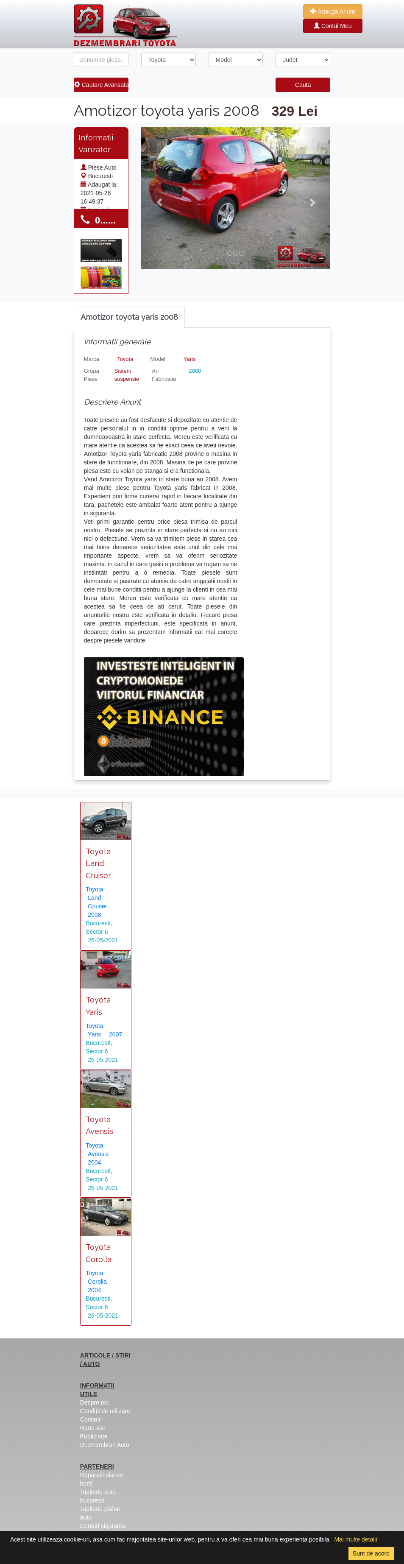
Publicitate (94, 1436)
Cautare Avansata (101, 84)
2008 (195, 371)
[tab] (129, 317)
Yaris (190, 359)
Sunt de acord (371, 1553)
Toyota (125, 359)
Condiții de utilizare (105, 1411)
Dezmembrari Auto (104, 1444)
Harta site (93, 1427)
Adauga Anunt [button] (332, 11)
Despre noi (94, 1402)
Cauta (303, 84)
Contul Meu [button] (332, 25)
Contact (90, 1419)
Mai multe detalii (355, 1539)
